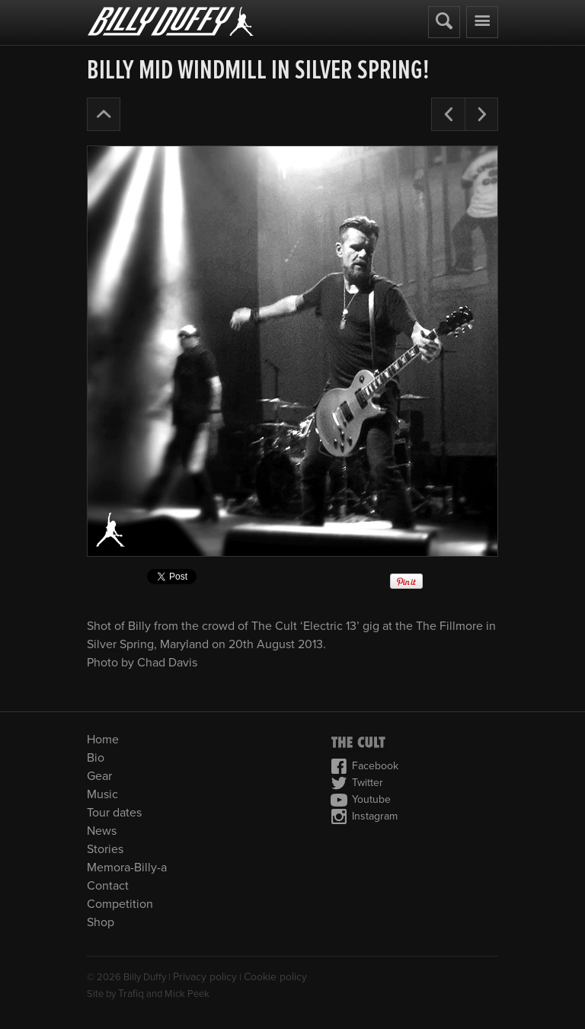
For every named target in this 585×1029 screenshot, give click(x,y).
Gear (99, 776)
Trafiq (131, 993)
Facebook (364, 766)
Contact (108, 885)
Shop (100, 922)
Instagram (364, 816)
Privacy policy (205, 976)
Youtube (361, 799)
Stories (105, 849)
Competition (120, 904)
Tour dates (114, 812)
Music (102, 794)
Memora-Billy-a (127, 867)
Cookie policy (275, 976)
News (102, 831)
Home (103, 739)
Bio (95, 757)
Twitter (357, 783)
